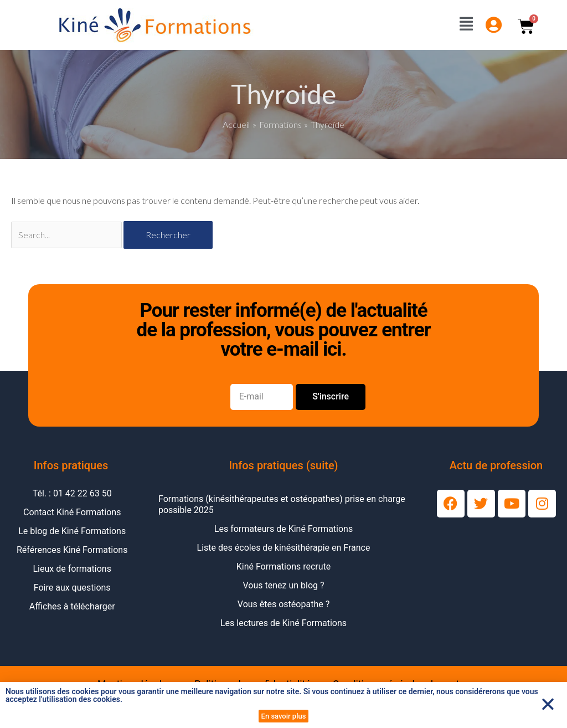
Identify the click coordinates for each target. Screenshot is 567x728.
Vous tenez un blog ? (283, 585)
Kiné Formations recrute (283, 566)
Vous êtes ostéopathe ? (283, 604)
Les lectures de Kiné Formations (283, 623)
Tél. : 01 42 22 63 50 (72, 493)
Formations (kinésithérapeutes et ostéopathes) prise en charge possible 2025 (281, 504)
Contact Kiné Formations (72, 512)
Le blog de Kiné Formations (72, 531)
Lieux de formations (72, 568)
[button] (548, 704)
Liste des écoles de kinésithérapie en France (283, 547)
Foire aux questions (72, 587)
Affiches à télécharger (72, 606)
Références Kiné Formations (72, 550)
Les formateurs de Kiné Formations (283, 529)
